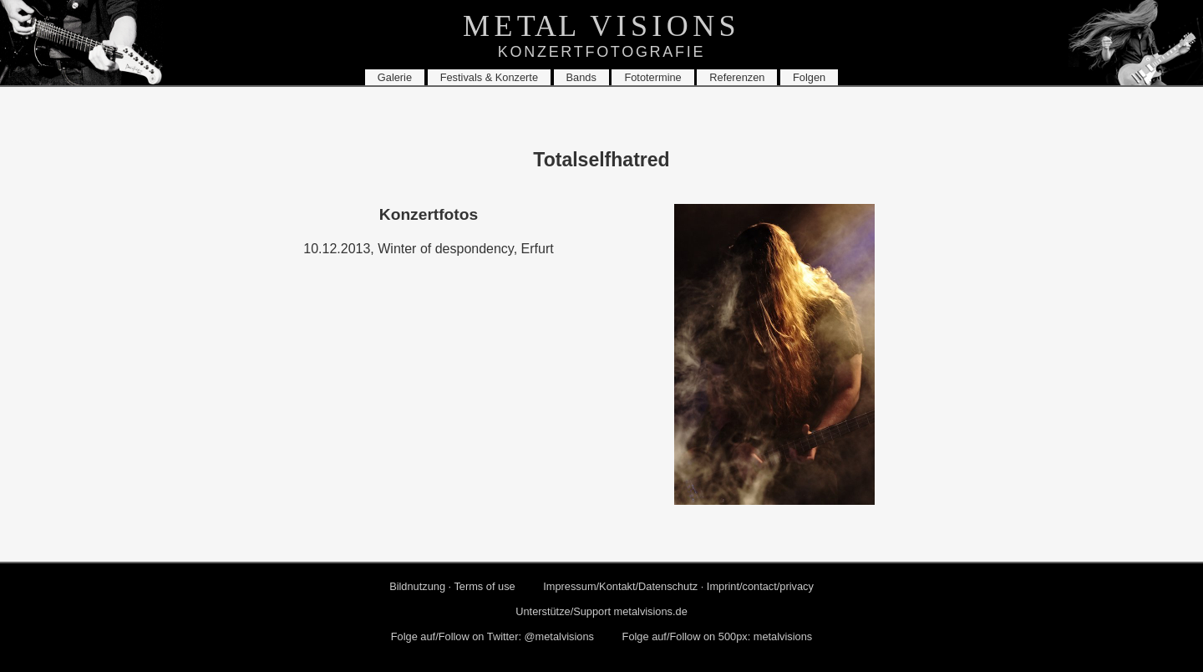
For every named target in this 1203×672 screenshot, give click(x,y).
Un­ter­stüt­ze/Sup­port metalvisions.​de (601, 611)
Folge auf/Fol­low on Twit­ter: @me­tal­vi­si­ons (492, 636)
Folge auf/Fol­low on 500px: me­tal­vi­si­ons (717, 636)
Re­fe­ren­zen (736, 77)
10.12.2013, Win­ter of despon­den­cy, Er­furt (428, 249)
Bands (581, 77)
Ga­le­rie (395, 77)
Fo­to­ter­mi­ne (652, 77)
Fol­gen (809, 77)
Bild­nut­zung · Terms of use (452, 586)
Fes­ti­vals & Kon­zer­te (489, 77)
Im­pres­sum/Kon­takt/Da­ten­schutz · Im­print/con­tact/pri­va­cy (678, 586)
